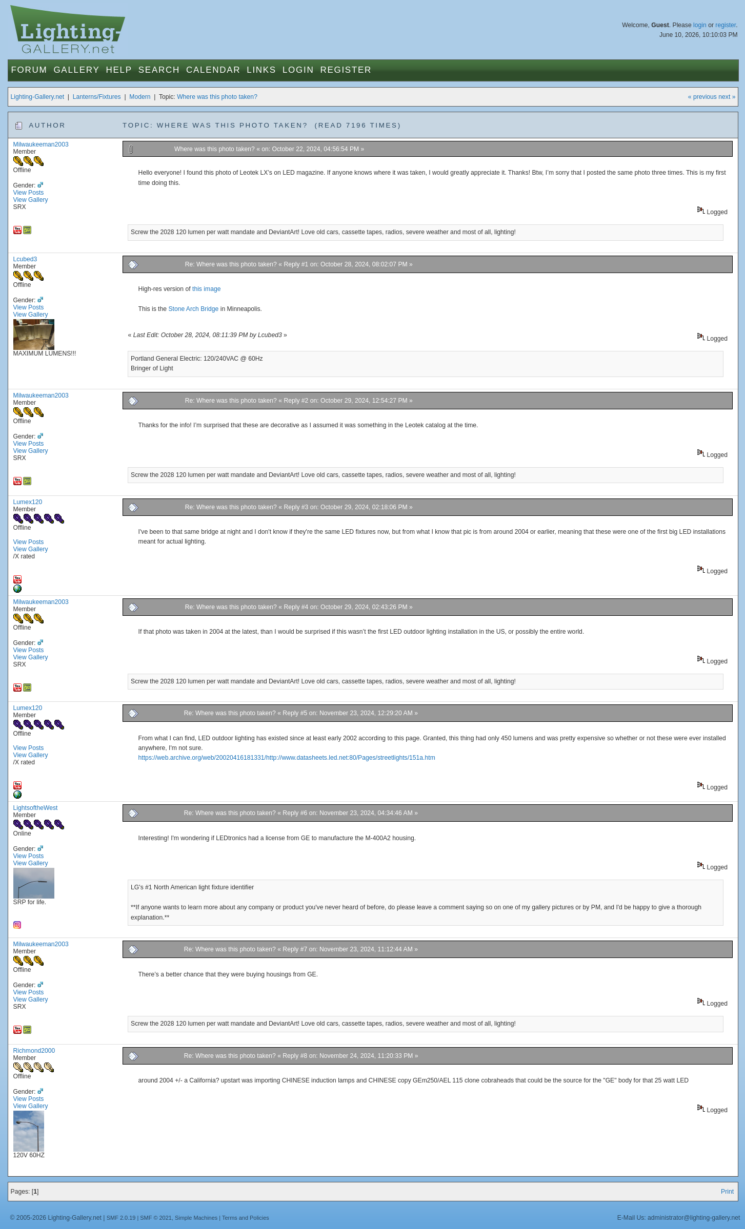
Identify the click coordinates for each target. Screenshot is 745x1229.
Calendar (213, 70)
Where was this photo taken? (217, 96)
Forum (29, 70)
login (700, 25)
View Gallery (30, 199)
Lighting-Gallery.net (38, 96)
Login (298, 70)
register (725, 25)
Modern (139, 96)
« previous (702, 96)
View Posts (28, 192)
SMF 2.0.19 (121, 1218)
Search (159, 70)
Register (346, 70)
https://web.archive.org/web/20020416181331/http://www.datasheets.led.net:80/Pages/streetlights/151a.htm (286, 757)
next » (726, 96)
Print (727, 1191)
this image (206, 289)
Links (261, 70)
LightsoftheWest (35, 807)
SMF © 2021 (156, 1218)
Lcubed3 (25, 259)
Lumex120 (28, 502)
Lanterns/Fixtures (97, 96)
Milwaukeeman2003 (41, 144)
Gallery (76, 70)
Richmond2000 (34, 1050)
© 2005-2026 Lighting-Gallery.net (56, 1217)
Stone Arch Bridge (193, 309)
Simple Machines (196, 1218)
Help (119, 70)
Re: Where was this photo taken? (231, 264)
